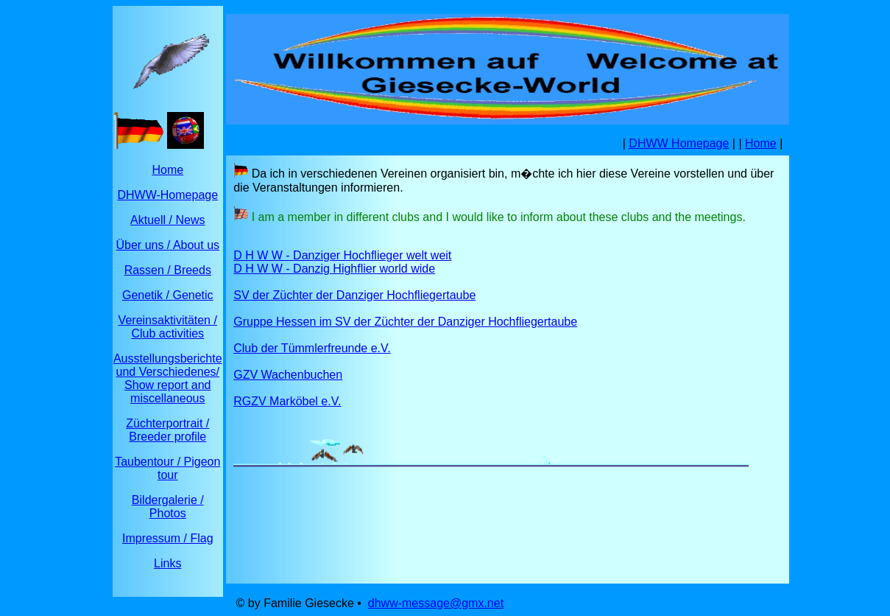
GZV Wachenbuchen (287, 374)
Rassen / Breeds (167, 270)
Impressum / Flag (167, 538)
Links (167, 563)
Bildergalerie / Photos (168, 506)
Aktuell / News (167, 220)
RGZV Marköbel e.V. (287, 401)
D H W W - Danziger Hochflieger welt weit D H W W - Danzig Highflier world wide (342, 262)
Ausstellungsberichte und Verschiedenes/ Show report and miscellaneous (167, 378)
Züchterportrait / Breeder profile (167, 430)
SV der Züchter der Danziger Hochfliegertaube (354, 295)
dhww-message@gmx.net (436, 603)
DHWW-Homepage (167, 195)
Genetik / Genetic (167, 295)
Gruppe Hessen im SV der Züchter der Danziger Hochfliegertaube (405, 321)
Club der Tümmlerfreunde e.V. (311, 348)
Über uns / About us (168, 245)
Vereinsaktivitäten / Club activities (168, 327)
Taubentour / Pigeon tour (167, 468)
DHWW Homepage (679, 143)
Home (167, 170)
